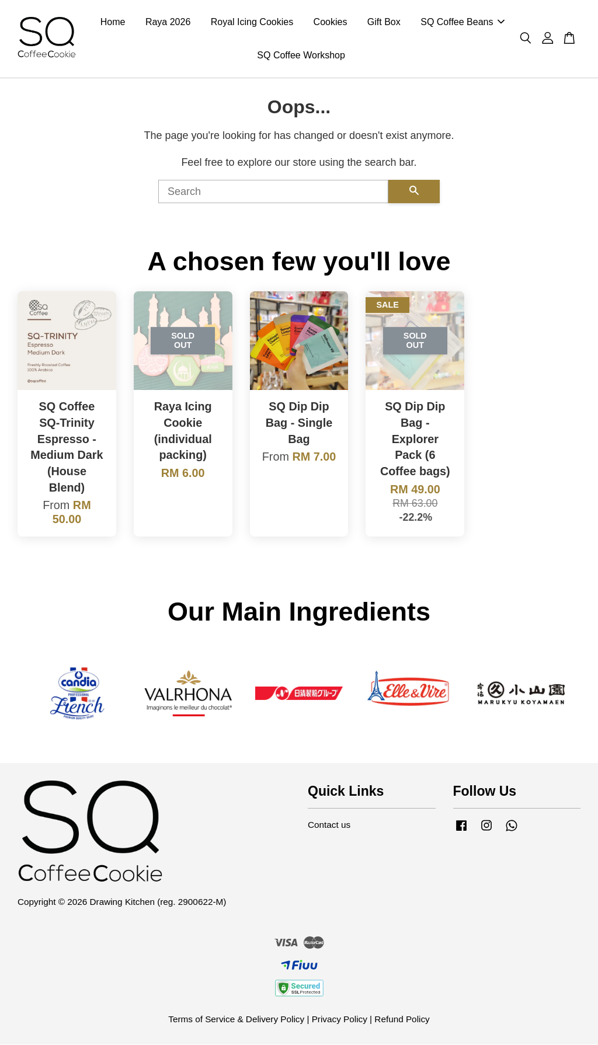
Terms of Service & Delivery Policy (236, 1020)
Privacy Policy (339, 1020)
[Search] (273, 192)
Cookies (330, 22)
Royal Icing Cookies (252, 22)
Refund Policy (401, 1020)
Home (113, 22)
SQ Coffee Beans (462, 22)
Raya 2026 (167, 22)
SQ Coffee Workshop (301, 56)
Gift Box (384, 22)
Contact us (329, 826)
